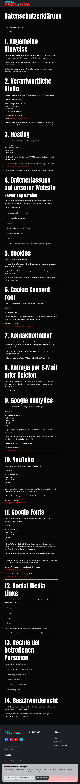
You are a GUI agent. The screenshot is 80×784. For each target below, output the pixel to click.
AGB (55, 738)
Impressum (57, 742)
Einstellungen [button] (10, 778)
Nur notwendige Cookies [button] (25, 778)
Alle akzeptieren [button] (42, 778)
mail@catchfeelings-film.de (18, 118)
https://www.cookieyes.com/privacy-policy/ (19, 326)
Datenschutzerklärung (61, 745)
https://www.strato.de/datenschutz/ (16, 166)
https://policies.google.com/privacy (16, 450)
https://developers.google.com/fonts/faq (18, 569)
